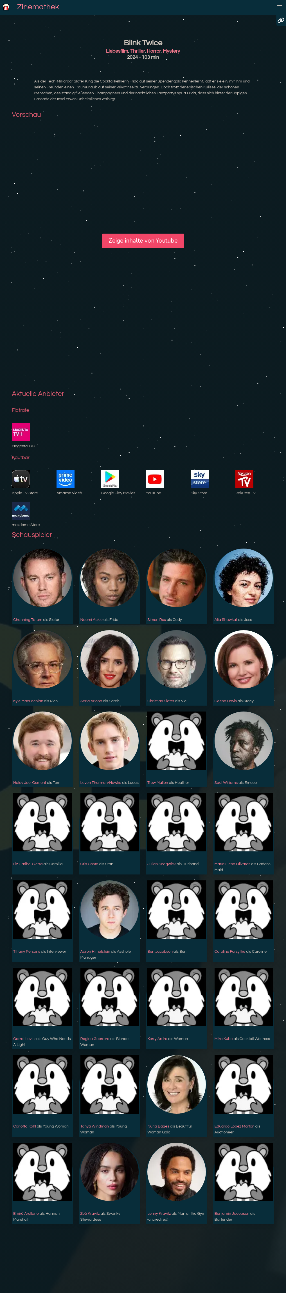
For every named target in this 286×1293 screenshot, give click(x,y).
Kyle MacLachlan (28, 701)
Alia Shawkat (226, 620)
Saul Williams (226, 783)
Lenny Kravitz (159, 1214)
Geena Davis (226, 701)
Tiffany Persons (26, 952)
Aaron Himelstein (95, 952)
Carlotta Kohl (24, 1126)
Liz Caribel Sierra (27, 864)
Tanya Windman (94, 1126)
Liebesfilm (117, 51)
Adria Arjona (91, 701)
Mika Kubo (224, 1039)
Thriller (137, 51)
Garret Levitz (24, 1039)
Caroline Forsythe (230, 952)
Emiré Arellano (26, 1214)
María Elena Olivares (233, 864)
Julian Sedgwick (161, 864)
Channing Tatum (27, 620)
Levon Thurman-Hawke (100, 783)
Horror (154, 51)
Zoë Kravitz (90, 1214)
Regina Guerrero (95, 1039)
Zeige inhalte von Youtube (143, 241)
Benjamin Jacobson (232, 1214)
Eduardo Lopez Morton (235, 1126)
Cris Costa (89, 864)
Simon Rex (156, 620)
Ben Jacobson (160, 952)
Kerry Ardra (157, 1039)
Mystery (171, 51)
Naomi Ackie (91, 620)
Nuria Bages (158, 1126)
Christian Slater (160, 701)
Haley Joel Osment (29, 783)
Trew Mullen (157, 783)
